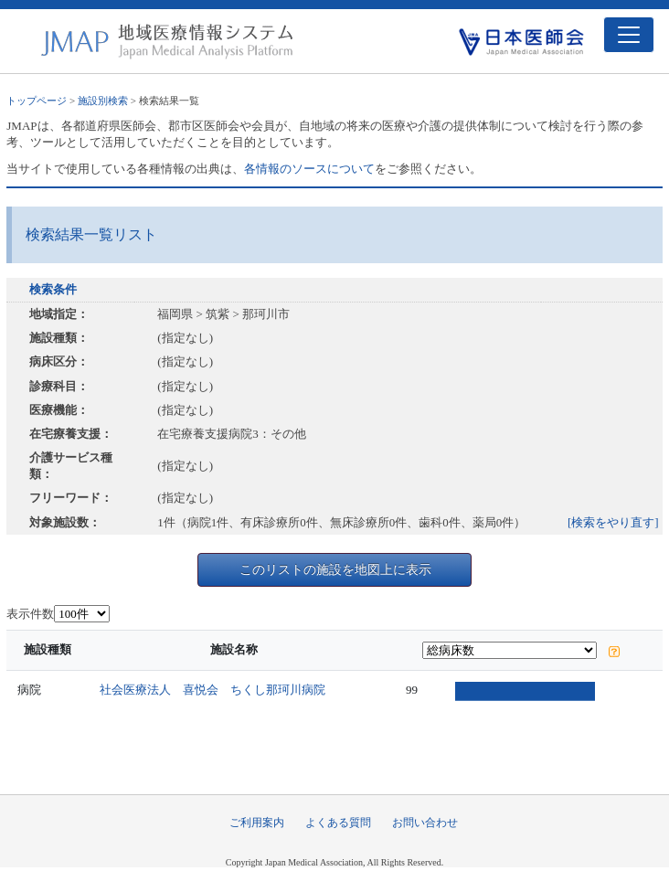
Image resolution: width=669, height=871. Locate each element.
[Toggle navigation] (628, 34)
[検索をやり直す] (613, 522)
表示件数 (30, 614)
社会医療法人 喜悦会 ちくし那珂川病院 (212, 689)
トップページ (36, 100)
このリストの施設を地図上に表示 (335, 569)
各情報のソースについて (309, 168)
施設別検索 (103, 100)
